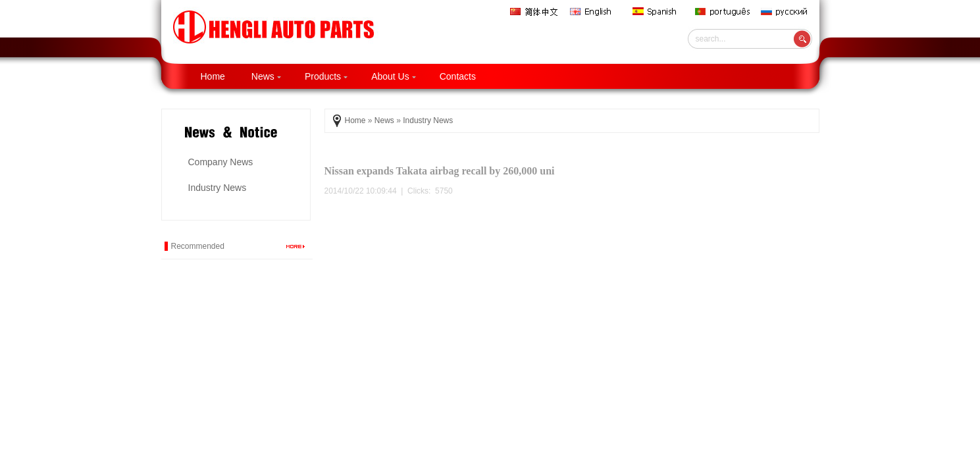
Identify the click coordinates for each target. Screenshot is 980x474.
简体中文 (535, 11)
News (266, 76)
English (596, 11)
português (723, 11)
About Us (393, 76)
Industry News (217, 187)
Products (326, 76)
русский (787, 11)
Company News (220, 162)
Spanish (658, 11)
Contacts (458, 76)
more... (296, 246)
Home (213, 76)
